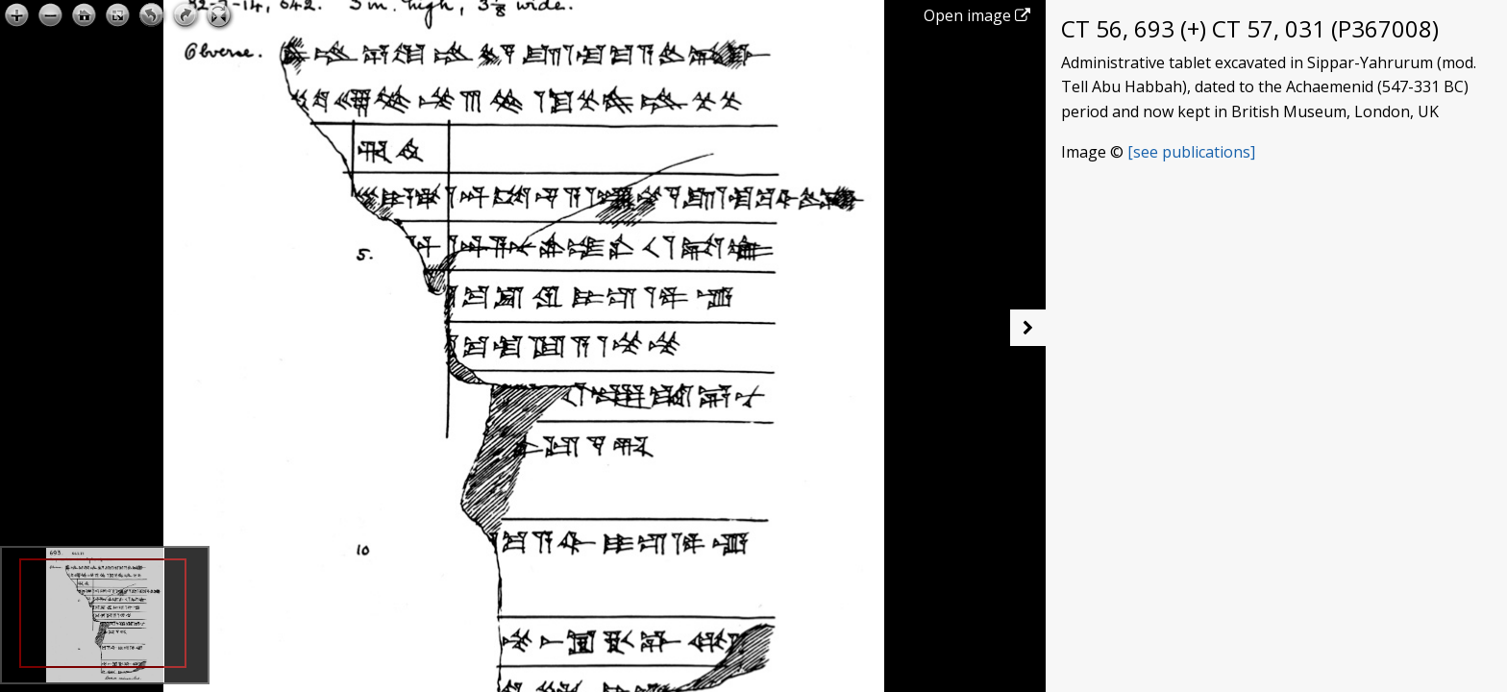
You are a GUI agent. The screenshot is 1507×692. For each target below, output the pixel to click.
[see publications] (1191, 151)
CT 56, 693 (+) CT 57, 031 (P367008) (1250, 28)
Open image (977, 15)
